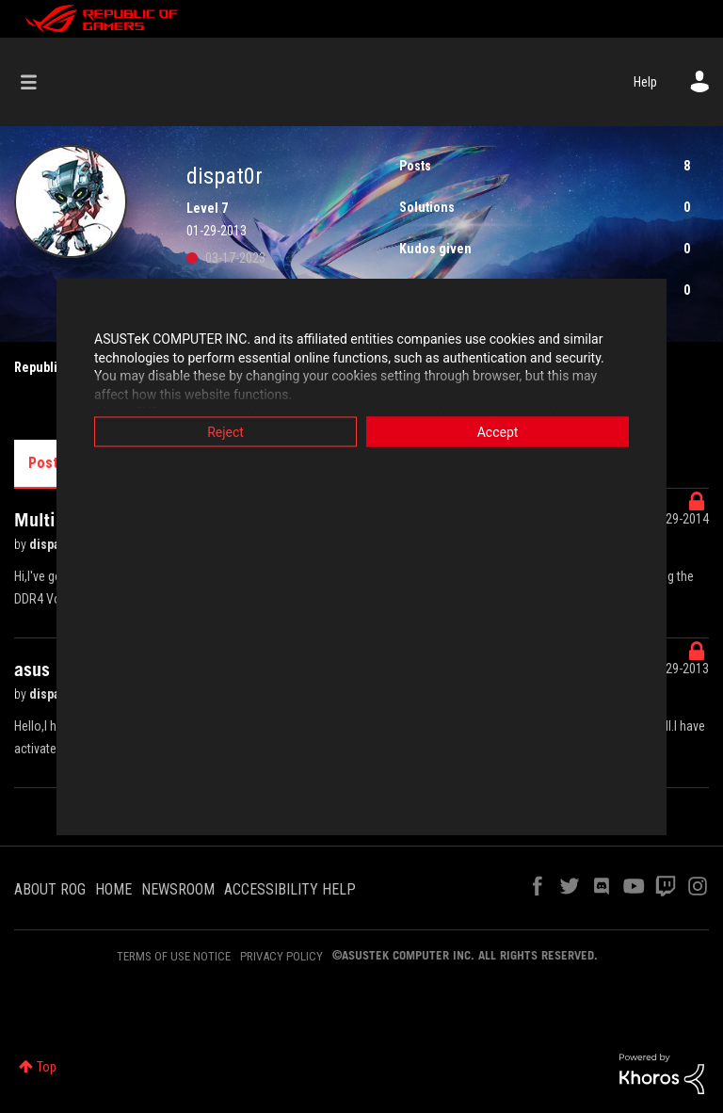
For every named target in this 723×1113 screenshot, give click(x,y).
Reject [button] (225, 432)
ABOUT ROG (50, 889)
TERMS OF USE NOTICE (174, 956)
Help (645, 81)
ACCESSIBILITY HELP (290, 889)
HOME (113, 889)
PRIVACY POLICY (281, 956)
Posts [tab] (47, 463)
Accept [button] (498, 432)
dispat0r (53, 544)
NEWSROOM (178, 889)
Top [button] (46, 1066)
